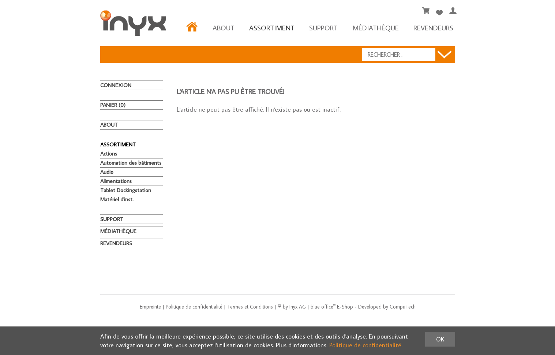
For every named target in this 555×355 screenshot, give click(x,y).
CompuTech (403, 306)
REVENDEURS (433, 27)
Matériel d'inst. (117, 199)
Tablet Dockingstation (125, 190)
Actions (108, 153)
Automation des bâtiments (130, 162)
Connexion (115, 85)
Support (323, 27)
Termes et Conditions (250, 306)
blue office (323, 306)
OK (440, 339)
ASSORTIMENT (272, 27)
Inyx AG (297, 306)
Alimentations (116, 181)
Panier (112, 104)
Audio (106, 171)
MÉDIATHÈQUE (375, 27)
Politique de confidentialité (194, 306)
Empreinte (150, 306)
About (224, 27)
